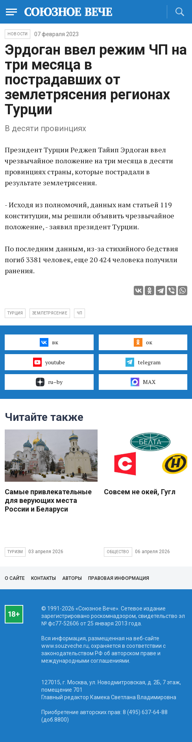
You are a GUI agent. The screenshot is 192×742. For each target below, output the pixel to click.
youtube (49, 362)
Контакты (43, 578)
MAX (143, 382)
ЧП (79, 313)
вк (49, 342)
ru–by (49, 382)
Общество (118, 552)
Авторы (72, 578)
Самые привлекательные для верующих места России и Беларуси (48, 500)
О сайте (15, 578)
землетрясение (49, 313)
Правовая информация (118, 578)
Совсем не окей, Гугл (139, 492)
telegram (143, 362)
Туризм (15, 552)
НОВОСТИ (17, 34)
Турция (15, 313)
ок (143, 342)
